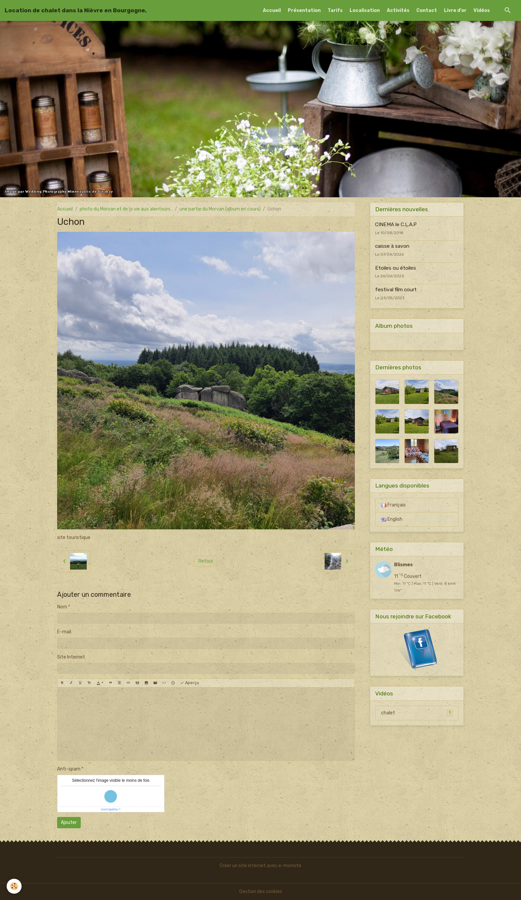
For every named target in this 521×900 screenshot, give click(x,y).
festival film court (396, 290)
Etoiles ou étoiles (395, 268)
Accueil (272, 10)
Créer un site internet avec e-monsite (260, 865)
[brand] (76, 10)
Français (393, 505)
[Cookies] (14, 886)
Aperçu (189, 682)
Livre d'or (455, 10)
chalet (417, 712)
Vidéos (481, 10)
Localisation (365, 10)
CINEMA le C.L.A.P (396, 224)
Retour (205, 561)
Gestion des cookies (260, 891)
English (391, 519)
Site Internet (71, 657)
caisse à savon (392, 246)
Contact (426, 10)
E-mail (64, 632)
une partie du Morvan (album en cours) (219, 209)
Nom (62, 607)
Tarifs (335, 10)
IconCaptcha (109, 809)
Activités (398, 10)
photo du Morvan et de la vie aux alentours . (126, 209)
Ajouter (69, 822)
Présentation (304, 10)
